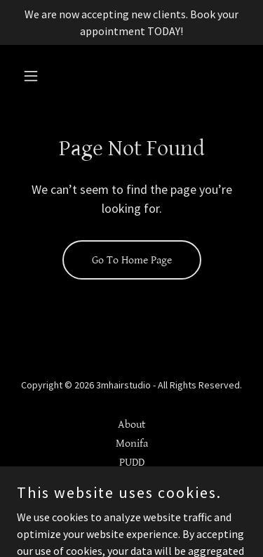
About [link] (132, 424)
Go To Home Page (132, 260)
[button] (34, 76)
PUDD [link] (131, 462)
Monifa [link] (132, 443)
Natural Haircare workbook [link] (131, 481)
